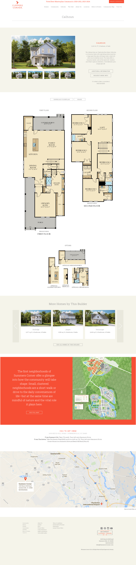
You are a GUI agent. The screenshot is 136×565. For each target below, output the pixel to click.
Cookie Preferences (42, 529)
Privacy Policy (41, 528)
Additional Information (101, 71)
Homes (46, 6)
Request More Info (101, 75)
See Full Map (34, 412)
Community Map (109, 6)
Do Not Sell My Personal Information (58, 525)
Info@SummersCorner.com (104, 545)
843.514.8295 (101, 83)
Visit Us (119, 6)
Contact (39, 524)
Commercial (25, 528)
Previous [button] (16, 326)
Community (55, 6)
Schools (63, 6)
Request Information (116, 1)
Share (79, 99)
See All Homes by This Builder (68, 344)
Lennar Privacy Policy (58, 528)
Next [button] (120, 326)
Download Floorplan (62, 99)
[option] (43, 53)
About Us (79, 6)
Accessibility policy (42, 533)
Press (39, 526)
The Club (71, 6)
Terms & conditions (57, 523)
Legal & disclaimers (42, 531)
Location (86, 6)
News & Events (96, 6)
